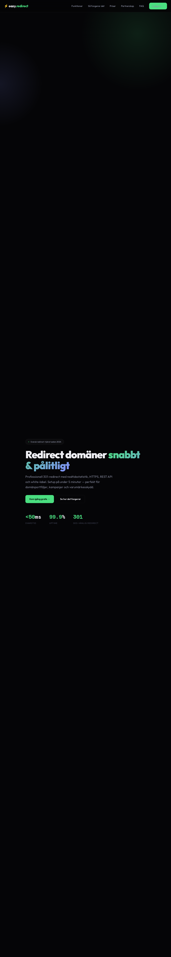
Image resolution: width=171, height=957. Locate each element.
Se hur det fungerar (70, 499)
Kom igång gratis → (39, 499)
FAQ (141, 6)
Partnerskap (127, 6)
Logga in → (158, 6)
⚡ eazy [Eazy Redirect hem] (16, 6)
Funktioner (77, 6)
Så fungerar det (96, 6)
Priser (113, 6)
